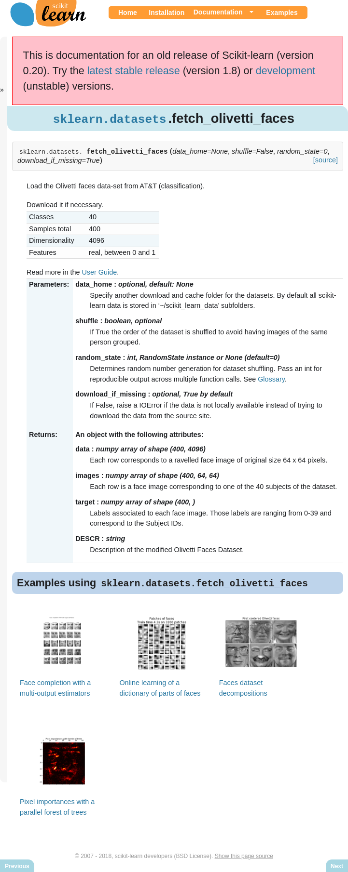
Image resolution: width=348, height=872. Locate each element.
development (286, 71)
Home (127, 12)
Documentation (218, 12)
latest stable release (133, 71)
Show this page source (244, 856)
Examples (281, 12)
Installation (166, 12)
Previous (17, 866)
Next (337, 866)
